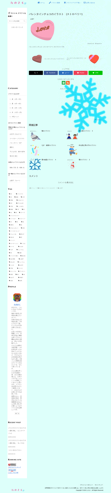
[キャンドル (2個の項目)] (12, 271)
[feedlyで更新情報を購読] (63, 83)
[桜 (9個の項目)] (23, 209)
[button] (24, 21)
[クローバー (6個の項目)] (21, 218)
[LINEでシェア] (96, 73)
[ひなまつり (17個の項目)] (21, 200)
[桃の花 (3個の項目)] (23, 256)
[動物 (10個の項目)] (11, 209)
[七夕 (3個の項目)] (11, 249)
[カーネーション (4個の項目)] (13, 243)
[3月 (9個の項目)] (18, 209)
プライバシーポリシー (86, 485)
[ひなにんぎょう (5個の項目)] (14, 228)
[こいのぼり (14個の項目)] (21, 206)
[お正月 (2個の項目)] (21, 265)
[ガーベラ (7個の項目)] (22, 212)
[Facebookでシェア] (51, 73)
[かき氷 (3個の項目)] (21, 246)
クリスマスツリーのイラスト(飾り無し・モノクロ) (17, 442)
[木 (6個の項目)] (11, 222)
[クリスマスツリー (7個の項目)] (17, 215)
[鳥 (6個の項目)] (17, 222)
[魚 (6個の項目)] (23, 222)
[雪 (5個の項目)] (22, 237)
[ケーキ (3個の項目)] (12, 246)
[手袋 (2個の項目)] (12, 268)
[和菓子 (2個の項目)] (21, 277)
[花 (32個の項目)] (10, 197)
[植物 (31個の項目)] (17, 197)
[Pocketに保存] (81, 73)
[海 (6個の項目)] (22, 225)
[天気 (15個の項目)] (11, 206)
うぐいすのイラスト (15, 450)
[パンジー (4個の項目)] (17, 240)
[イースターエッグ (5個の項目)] (17, 231)
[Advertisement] (66, 103)
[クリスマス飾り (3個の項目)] (13, 256)
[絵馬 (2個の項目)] (21, 280)
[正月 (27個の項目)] (23, 197)
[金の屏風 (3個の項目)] (13, 259)
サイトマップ (99, 485)
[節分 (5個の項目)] (23, 228)
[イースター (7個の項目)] (12, 218)
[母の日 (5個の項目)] (13, 237)
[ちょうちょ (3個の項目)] (21, 262)
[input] (17, 21)
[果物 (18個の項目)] (11, 200)
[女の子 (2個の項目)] (12, 277)
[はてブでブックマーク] (66, 73)
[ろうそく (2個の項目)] (21, 268)
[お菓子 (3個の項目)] (22, 259)
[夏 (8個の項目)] (15, 212)
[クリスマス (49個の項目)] (20, 194)
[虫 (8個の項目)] (10, 212)
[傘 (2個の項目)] (23, 274)
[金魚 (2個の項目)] (12, 280)
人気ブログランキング (14, 467)
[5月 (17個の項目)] (11, 203)
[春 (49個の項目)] (11, 194)
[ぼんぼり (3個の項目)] (12, 262)
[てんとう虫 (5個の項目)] (13, 234)
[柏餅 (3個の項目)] (21, 253)
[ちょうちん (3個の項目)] (21, 249)
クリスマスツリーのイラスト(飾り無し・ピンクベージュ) (17, 430)
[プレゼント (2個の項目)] (21, 271)
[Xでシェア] (36, 73)
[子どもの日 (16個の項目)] (20, 203)
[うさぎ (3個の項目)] (12, 265)
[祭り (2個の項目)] (18, 274)
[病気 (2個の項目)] (11, 274)
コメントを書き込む (66, 182)
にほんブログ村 (13, 472)
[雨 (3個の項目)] (12, 253)
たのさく (17, 305)
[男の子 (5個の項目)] (22, 234)
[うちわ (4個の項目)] (23, 243)
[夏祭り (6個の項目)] (13, 225)
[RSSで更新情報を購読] (68, 83)
